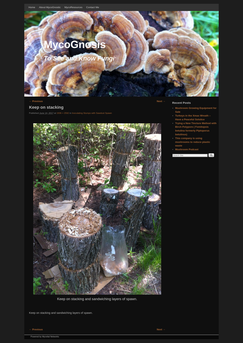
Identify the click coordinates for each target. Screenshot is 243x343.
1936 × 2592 (63, 113)
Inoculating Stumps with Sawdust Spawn (92, 113)
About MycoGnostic (50, 7)
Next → (161, 101)
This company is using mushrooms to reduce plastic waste (192, 142)
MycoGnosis (75, 44)
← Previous (36, 101)
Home (31, 7)
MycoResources (74, 7)
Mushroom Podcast (186, 149)
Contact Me (92, 7)
